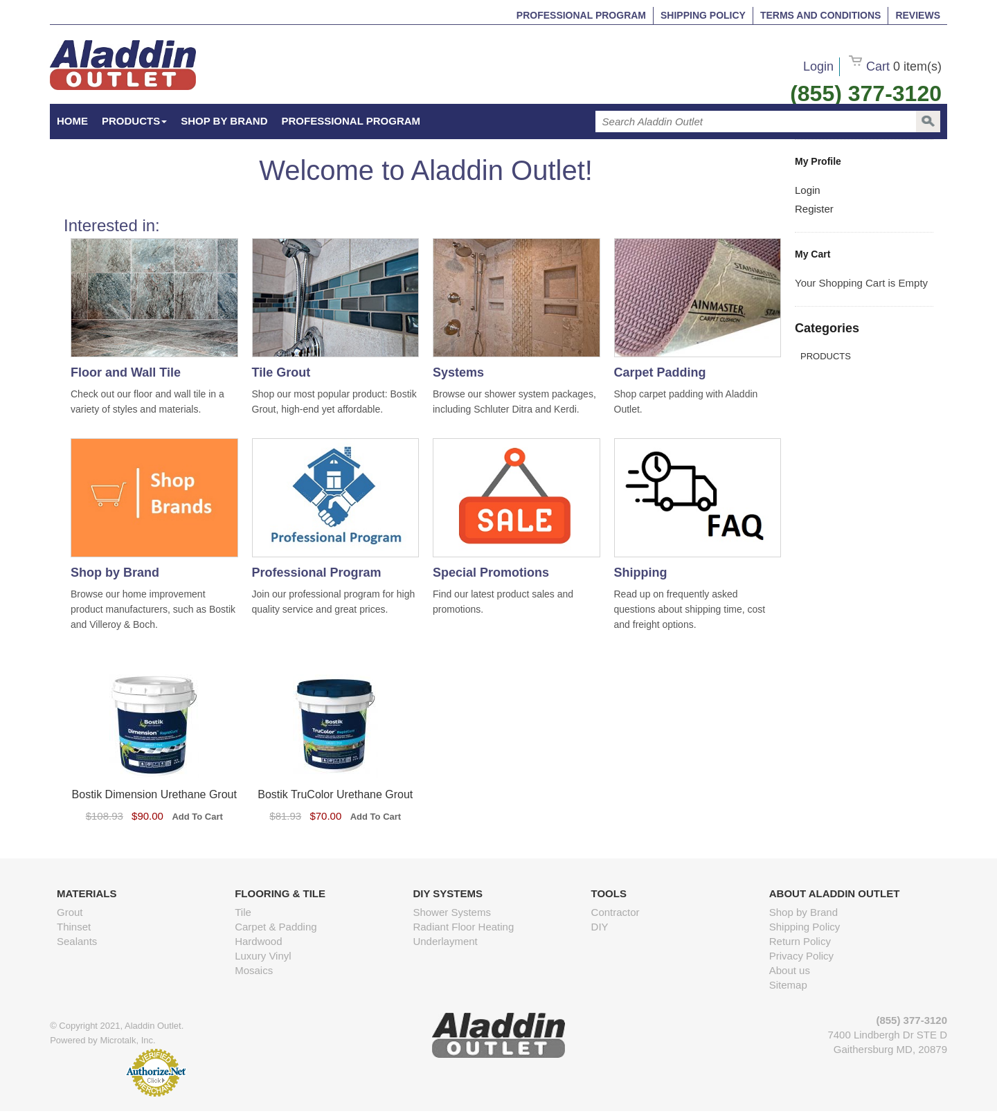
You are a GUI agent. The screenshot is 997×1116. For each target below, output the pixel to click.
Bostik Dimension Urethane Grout (154, 794)
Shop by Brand (224, 121)
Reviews (917, 15)
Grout (70, 912)
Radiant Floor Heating (463, 927)
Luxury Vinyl (263, 956)
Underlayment (445, 941)
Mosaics (254, 970)
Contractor (615, 912)
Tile (243, 912)
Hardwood (258, 941)
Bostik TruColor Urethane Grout (335, 794)
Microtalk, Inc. (127, 1040)
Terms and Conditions (820, 15)
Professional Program (581, 15)
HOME (72, 121)
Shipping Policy (703, 15)
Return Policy (800, 941)
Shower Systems (452, 912)
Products (134, 121)
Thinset (74, 927)
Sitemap (788, 985)
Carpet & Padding (275, 927)
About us (789, 970)
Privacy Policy (801, 956)
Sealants (77, 941)
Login (818, 66)
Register (814, 209)
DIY (600, 927)
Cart (895, 66)
